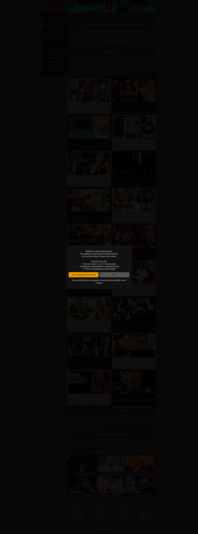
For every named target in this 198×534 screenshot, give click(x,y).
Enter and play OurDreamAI (83, 274)
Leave (114, 274)
